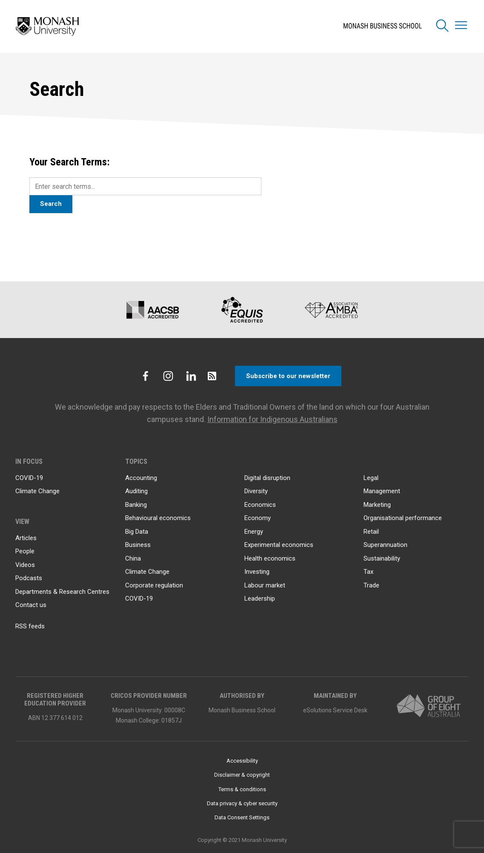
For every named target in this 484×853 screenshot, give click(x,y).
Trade (371, 585)
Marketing (377, 505)
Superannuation (385, 545)
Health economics (269, 558)
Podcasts (28, 578)
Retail (371, 531)
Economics (260, 505)
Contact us (30, 605)
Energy (253, 531)
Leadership (259, 598)
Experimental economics (278, 545)
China (133, 558)
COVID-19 (29, 478)
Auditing (136, 491)
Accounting (141, 478)
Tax (368, 571)
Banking (136, 505)
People (24, 551)
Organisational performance (403, 518)
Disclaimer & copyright (242, 775)
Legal (371, 478)
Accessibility (242, 761)
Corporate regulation (154, 585)
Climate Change (37, 491)
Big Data (136, 531)
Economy (257, 518)
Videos (25, 565)
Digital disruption (267, 478)
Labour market (264, 585)
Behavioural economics (158, 518)
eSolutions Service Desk (335, 710)
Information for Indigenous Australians (272, 419)
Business (138, 545)
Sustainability (382, 558)
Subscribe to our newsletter (288, 376)
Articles (26, 538)
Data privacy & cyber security (242, 803)
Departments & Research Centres (62, 592)
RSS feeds (30, 626)
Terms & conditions (242, 789)
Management (382, 491)
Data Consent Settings (242, 817)
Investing (256, 571)
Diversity (256, 491)
